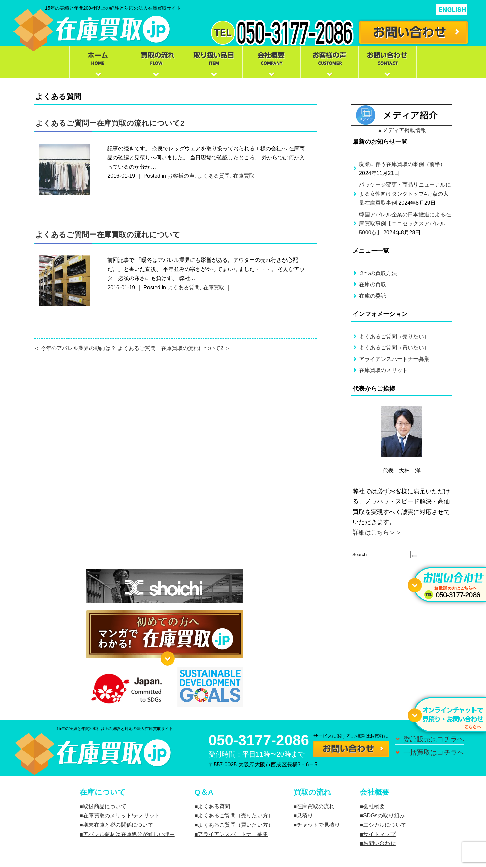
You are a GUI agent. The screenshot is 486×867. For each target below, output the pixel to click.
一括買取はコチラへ (433, 752)
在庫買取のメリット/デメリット (121, 815)
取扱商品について (104, 806)
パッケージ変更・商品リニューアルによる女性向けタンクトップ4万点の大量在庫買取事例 (405, 194)
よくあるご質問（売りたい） (394, 336)
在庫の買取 (372, 284)
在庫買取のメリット (383, 370)
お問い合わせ (379, 843)
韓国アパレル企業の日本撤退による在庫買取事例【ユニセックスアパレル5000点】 (405, 224)
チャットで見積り (318, 825)
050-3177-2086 (259, 740)
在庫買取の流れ (315, 806)
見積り (305, 815)
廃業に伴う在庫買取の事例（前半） (402, 164)
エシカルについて (384, 825)
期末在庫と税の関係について (118, 825)
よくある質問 (213, 176)
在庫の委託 (372, 296)
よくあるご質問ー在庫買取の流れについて (107, 234)
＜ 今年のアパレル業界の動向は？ (75, 348)
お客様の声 (180, 176)
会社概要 (374, 806)
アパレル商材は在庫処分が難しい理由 (129, 834)
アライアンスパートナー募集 (394, 359)
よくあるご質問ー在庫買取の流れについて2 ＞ (174, 348)
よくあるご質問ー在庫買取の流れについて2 (109, 123)
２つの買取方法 (378, 273)
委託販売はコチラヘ (433, 739)
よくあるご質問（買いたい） (394, 347)
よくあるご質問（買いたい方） (235, 825)
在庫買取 (243, 176)
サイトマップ (379, 834)
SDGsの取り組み (384, 815)
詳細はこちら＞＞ (377, 532)
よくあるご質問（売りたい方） (235, 815)
